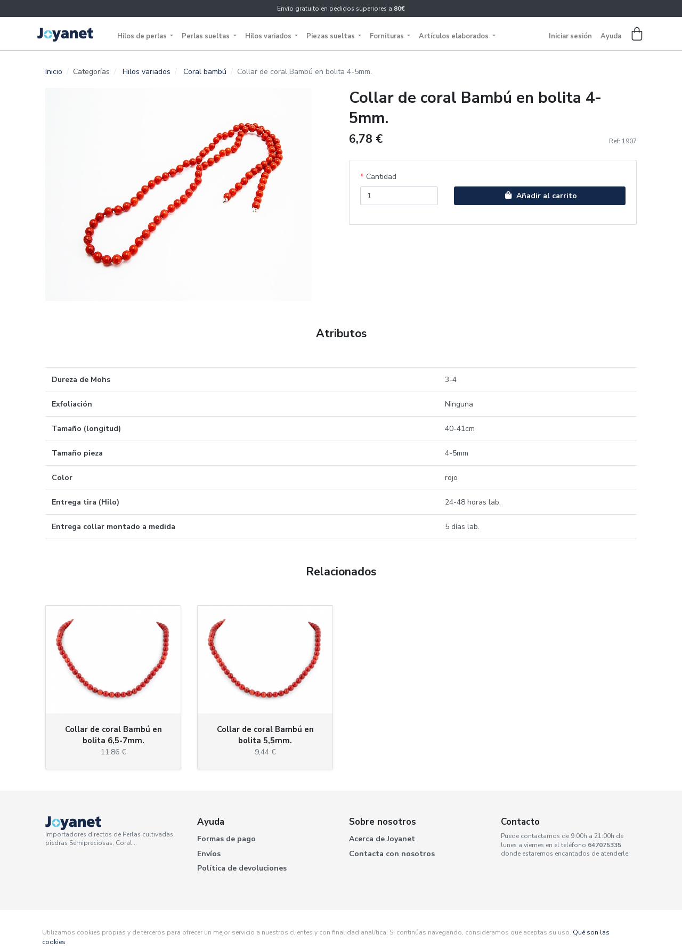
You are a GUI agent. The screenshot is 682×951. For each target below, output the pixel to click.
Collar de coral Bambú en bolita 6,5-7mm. (113, 735)
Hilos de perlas (142, 36)
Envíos (209, 854)
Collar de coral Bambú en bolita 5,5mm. (265, 735)
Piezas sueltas (331, 36)
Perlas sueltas (206, 36)
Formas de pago (226, 839)
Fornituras (387, 36)
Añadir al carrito (539, 196)
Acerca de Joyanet (382, 839)
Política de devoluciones (242, 868)
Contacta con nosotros (392, 854)
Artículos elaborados (454, 36)
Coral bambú (204, 72)
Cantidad (381, 177)
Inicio (53, 72)
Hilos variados (269, 36)
